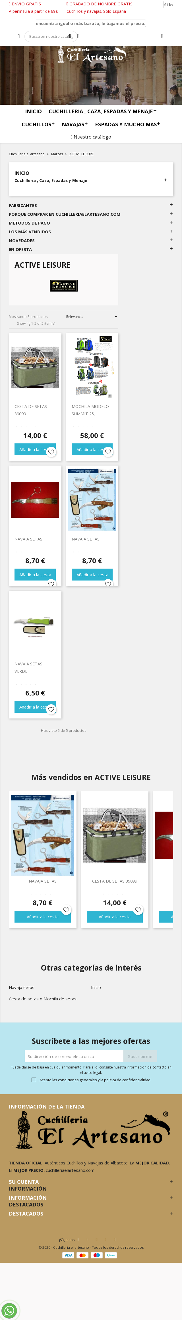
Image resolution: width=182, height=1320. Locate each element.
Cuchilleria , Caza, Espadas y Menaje (103, 111)
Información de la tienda (46, 1106)
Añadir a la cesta (35, 449)
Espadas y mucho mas (127, 124)
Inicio (33, 111)
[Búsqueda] (50, 36)
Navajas (75, 124)
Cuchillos (38, 124)
